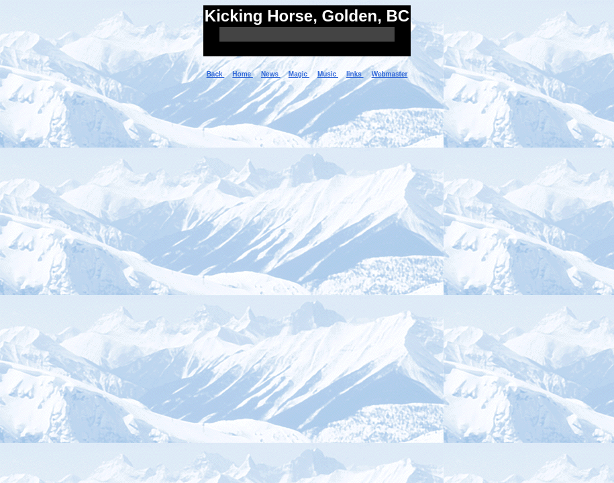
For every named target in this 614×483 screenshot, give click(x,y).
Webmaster (390, 74)
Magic (299, 74)
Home (242, 74)
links (355, 74)
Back (216, 74)
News (270, 74)
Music (327, 74)
